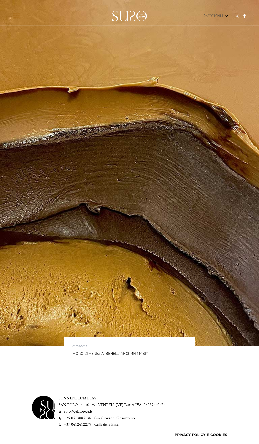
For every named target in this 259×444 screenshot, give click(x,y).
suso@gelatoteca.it (78, 411)
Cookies (218, 435)
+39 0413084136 (77, 418)
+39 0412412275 (77, 424)
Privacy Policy (190, 435)
